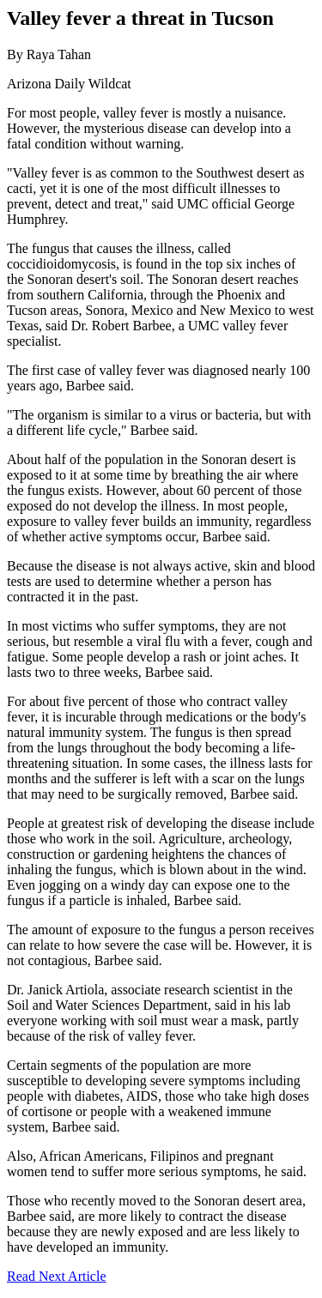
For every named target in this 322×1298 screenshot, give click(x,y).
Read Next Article (56, 1276)
